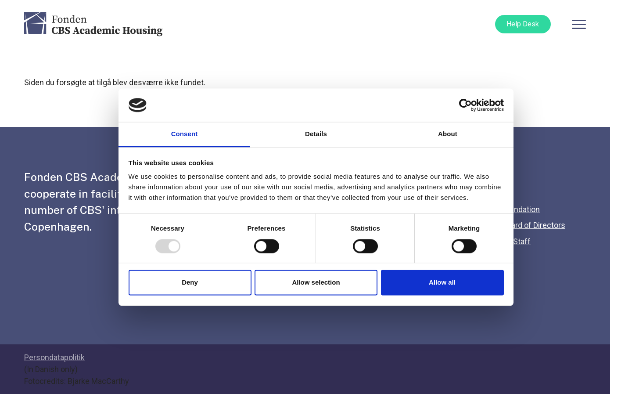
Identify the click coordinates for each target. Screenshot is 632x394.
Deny (190, 282)
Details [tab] (316, 134)
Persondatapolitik (54, 357)
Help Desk (522, 24)
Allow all (442, 282)
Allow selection (316, 282)
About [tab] (447, 134)
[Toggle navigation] (579, 24)
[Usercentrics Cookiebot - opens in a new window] (465, 105)
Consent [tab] (184, 134)
